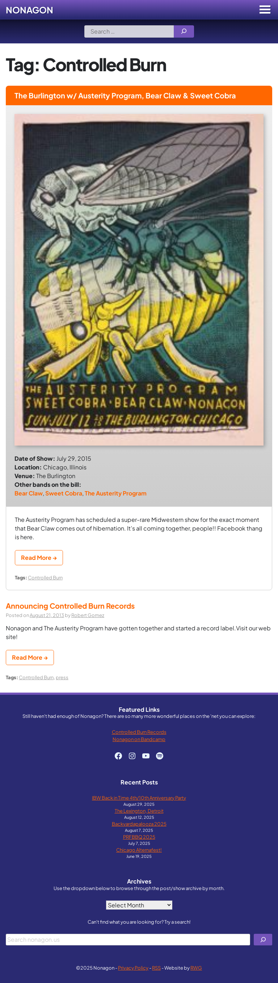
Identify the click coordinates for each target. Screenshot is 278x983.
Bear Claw (28, 493)
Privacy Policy (133, 968)
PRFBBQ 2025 (139, 837)
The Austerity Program (116, 493)
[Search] (184, 31)
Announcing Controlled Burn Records (70, 605)
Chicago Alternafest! (139, 850)
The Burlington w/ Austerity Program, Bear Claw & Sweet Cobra (125, 95)
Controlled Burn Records (139, 732)
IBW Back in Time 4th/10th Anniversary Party (139, 798)
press (62, 677)
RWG (196, 968)
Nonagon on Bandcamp (139, 739)
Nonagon (29, 9)
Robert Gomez (87, 615)
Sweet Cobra (63, 493)
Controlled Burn (45, 577)
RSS (156, 968)
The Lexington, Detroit (139, 811)
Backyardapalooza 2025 (139, 824)
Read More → (39, 557)
